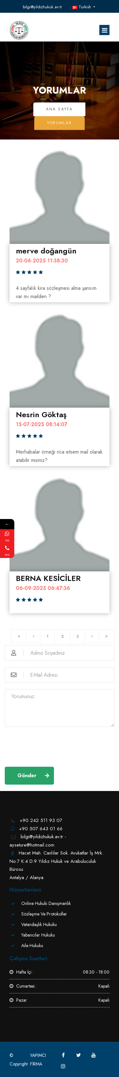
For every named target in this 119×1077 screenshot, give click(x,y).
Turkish (82, 7)
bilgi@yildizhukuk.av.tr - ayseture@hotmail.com (43, 7)
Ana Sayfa (59, 109)
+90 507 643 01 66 (41, 828)
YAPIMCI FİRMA (38, 1059)
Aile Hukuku (32, 945)
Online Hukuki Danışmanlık (46, 903)
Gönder (26, 775)
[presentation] (53, 745)
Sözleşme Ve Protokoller (44, 914)
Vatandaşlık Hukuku (39, 924)
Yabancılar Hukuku (38, 935)
